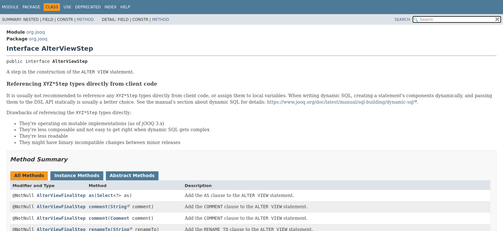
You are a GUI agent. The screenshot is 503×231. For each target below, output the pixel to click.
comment (98, 206)
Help (125, 7)
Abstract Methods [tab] (132, 175)
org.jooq (35, 32)
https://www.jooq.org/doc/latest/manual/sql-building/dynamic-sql (340, 102)
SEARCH (402, 19)
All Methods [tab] (29, 175)
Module (10, 7)
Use (67, 7)
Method (85, 19)
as (91, 195)
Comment (119, 218)
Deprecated (88, 7)
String (118, 206)
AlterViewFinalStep (61, 195)
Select (105, 195)
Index (111, 7)
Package (31, 7)
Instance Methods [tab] (76, 175)
